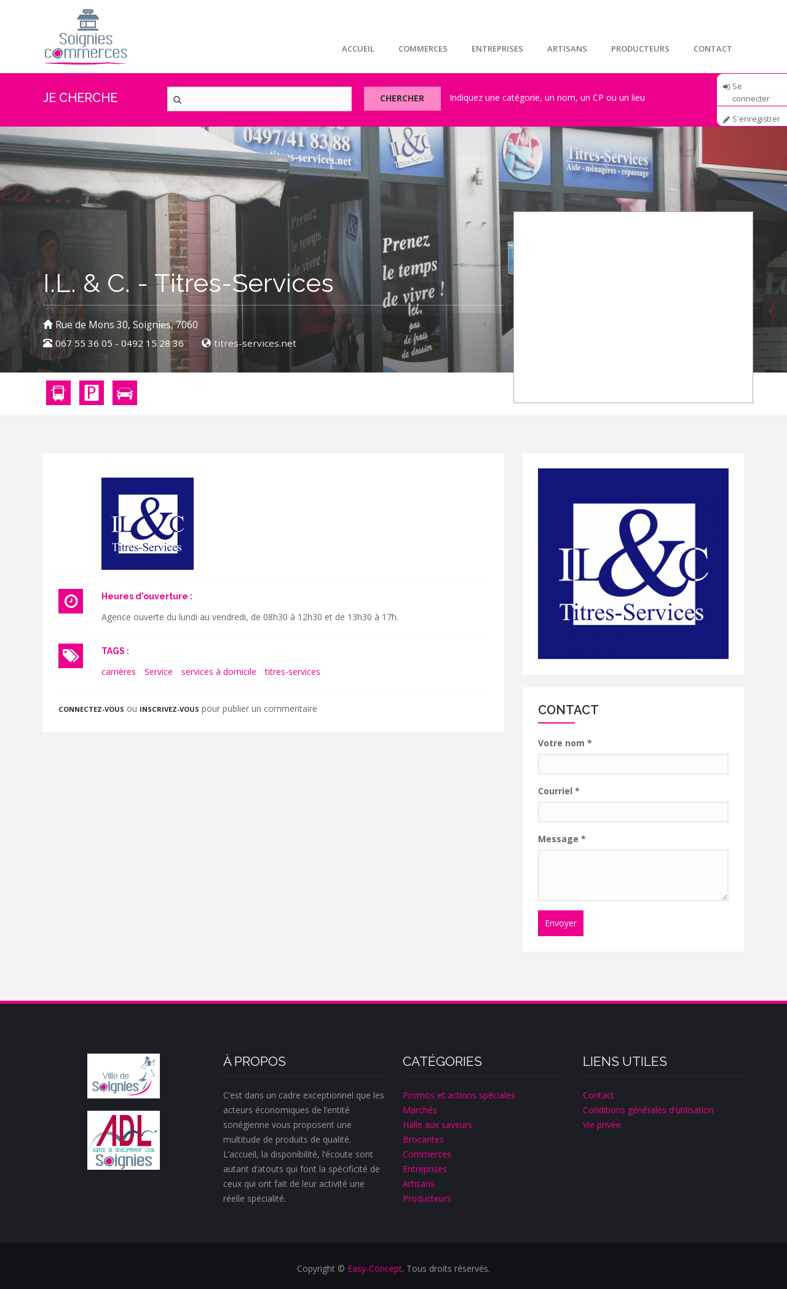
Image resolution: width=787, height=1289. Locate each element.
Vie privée (602, 1124)
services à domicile (218, 671)
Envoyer (561, 923)
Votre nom (565, 743)
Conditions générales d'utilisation (648, 1110)
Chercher (405, 99)
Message (562, 839)
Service (158, 671)
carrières (118, 671)
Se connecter (751, 90)
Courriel (559, 791)
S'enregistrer (756, 119)
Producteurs (639, 48)
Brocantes (423, 1139)
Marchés (420, 1110)
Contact (712, 48)
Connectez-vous (91, 709)
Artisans (565, 48)
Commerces (420, 48)
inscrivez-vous (169, 709)
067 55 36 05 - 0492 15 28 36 (119, 343)
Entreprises (495, 48)
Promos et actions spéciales (459, 1095)
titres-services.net (255, 343)
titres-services (292, 671)
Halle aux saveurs (437, 1124)
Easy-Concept (374, 1268)
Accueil (354, 48)
